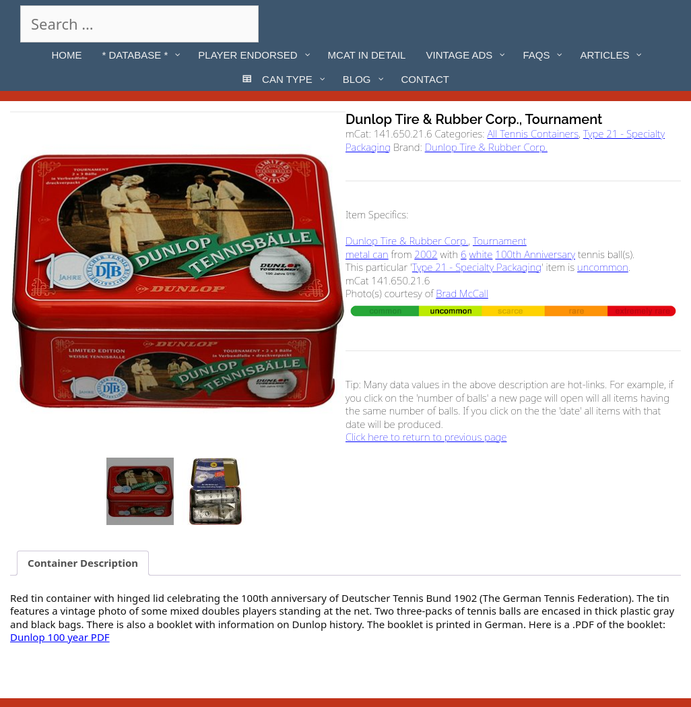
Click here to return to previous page (426, 436)
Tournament (500, 240)
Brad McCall (462, 293)
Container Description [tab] (83, 563)
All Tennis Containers (533, 133)
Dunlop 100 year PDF (60, 637)
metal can (367, 254)
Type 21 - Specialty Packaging (476, 267)
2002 (425, 254)
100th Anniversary (535, 254)
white (481, 254)
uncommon (602, 267)
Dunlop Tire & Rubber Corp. (486, 147)
